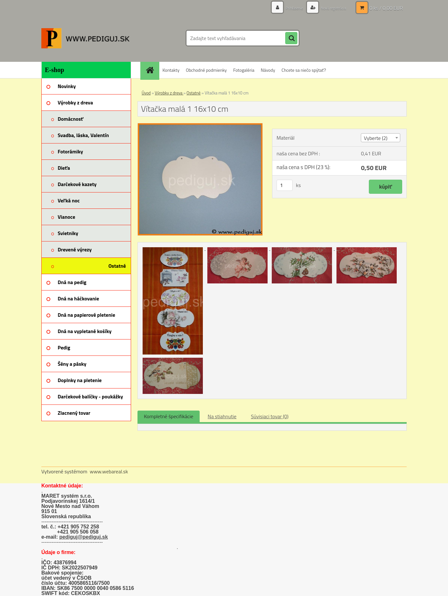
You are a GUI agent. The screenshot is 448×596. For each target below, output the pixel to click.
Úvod (146, 93)
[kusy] (285, 185)
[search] (291, 38)
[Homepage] (152, 70)
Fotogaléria (243, 70)
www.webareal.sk (109, 471)
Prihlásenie (287, 7)
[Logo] (85, 38)
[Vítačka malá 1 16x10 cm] (200, 126)
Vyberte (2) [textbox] (375, 138)
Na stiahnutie (222, 416)
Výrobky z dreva (169, 93)
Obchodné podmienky (206, 70)
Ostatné (194, 93)
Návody (268, 70)
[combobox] (380, 137)
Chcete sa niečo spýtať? (303, 70)
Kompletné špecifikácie (168, 416)
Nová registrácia (330, 7)
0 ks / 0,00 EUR (386, 8)
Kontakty (170, 70)
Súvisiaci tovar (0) (269, 416)
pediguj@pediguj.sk (83, 537)
